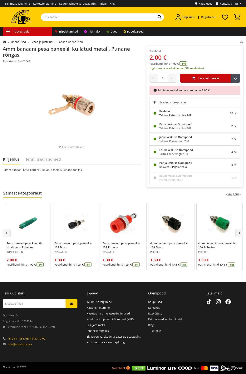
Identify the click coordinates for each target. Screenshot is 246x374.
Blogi (103, 3)
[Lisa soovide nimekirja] (235, 78)
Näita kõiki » (233, 194)
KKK (112, 3)
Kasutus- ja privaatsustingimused (108, 313)
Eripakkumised (66, 31)
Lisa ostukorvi (205, 78)
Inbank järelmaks (98, 331)
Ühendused (18, 42)
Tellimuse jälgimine (17, 3)
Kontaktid (224, 3)
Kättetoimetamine (44, 3)
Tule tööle (154, 331)
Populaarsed (134, 31)
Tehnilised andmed (43, 159)
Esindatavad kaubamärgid (165, 319)
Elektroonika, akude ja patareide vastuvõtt (113, 336)
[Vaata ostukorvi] (237, 17)
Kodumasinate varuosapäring (78, 3)
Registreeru (208, 17)
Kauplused (204, 3)
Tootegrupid (18, 31)
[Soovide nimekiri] (225, 17)
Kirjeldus (11, 159)
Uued (111, 31)
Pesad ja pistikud (42, 42)
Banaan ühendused (70, 42)
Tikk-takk (92, 31)
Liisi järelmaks (96, 325)
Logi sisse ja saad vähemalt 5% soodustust (177, 68)
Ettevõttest (155, 313)
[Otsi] (159, 17)
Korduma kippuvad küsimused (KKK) (110, 319)
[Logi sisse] (185, 17)
